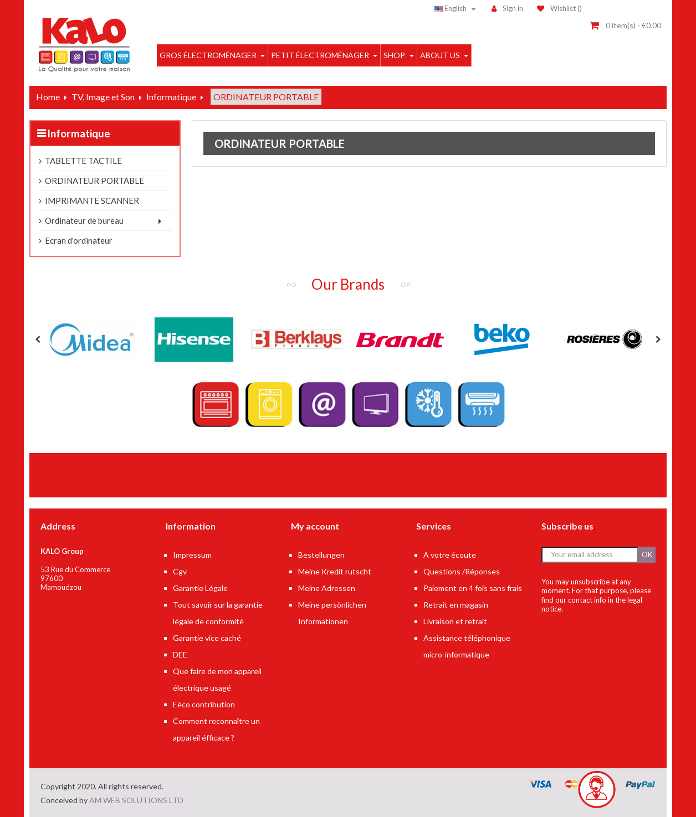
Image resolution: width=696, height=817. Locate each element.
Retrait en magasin (455, 604)
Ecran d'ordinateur (78, 240)
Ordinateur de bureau (84, 220)
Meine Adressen (326, 588)
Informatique (78, 133)
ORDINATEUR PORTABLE (94, 181)
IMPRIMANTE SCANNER (92, 200)
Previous (37, 339)
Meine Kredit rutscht (334, 571)
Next (658, 339)
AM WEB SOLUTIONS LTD (136, 800)
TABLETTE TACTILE (83, 161)
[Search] (340, 8)
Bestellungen (321, 554)
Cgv (180, 571)
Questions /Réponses (461, 571)
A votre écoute (449, 554)
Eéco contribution (204, 704)
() (559, 8)
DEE (180, 654)
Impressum (192, 554)
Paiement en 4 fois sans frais (472, 588)
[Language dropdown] (456, 8)
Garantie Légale (200, 588)
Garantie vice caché (207, 638)
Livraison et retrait (455, 621)
